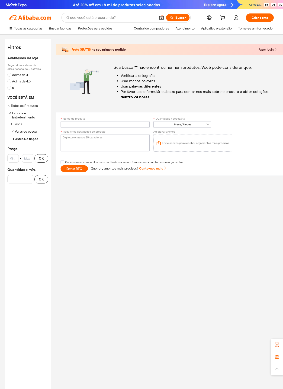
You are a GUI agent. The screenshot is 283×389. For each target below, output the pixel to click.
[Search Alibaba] (110, 17)
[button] (161, 17)
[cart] (223, 18)
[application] (192, 143)
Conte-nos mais (153, 168)
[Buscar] (178, 17)
